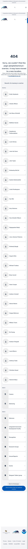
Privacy (5, 541)
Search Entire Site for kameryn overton (14, 488)
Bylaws (9, 541)
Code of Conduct (17, 541)
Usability (5, 544)
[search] (15, 7)
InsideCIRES (17, 544)
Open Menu (26, 7)
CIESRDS (11, 544)
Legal (23, 541)
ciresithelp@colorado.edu (14, 76)
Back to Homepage (14, 483)
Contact (23, 544)
